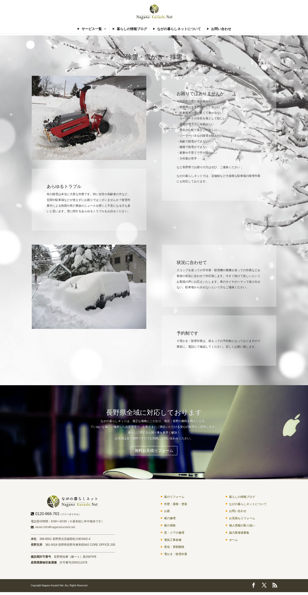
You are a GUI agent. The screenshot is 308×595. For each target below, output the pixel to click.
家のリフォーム (174, 498)
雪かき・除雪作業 (175, 555)
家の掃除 (170, 526)
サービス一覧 (94, 29)
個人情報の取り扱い (242, 526)
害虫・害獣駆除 (174, 548)
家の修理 (170, 519)
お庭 (167, 512)
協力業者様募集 (239, 534)
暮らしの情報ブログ (132, 29)
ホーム (233, 541)
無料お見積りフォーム (154, 451)
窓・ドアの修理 (174, 534)
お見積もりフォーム (242, 519)
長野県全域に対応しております (154, 412)
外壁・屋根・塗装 (175, 505)
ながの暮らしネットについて (179, 29)
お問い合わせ (221, 29)
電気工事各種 (172, 541)
